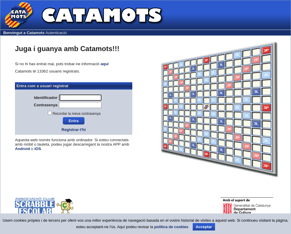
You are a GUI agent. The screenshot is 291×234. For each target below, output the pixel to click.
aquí (105, 64)
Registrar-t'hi (74, 129)
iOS (37, 149)
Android (22, 149)
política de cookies (171, 227)
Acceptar (204, 227)
